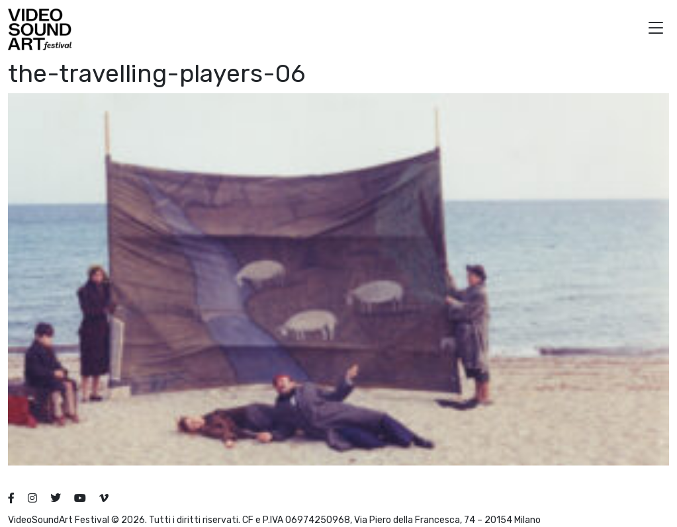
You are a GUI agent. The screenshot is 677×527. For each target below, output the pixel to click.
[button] (656, 29)
